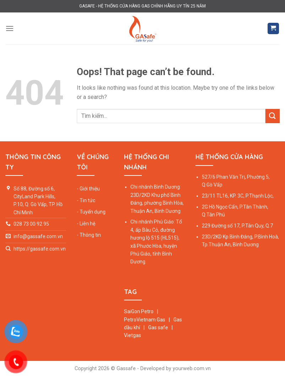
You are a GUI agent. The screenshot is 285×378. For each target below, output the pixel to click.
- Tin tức (86, 200)
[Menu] (9, 28)
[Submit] (272, 116)
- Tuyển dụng (91, 212)
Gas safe (158, 327)
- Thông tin (89, 235)
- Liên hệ (86, 223)
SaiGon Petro (139, 311)
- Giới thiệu (88, 188)
